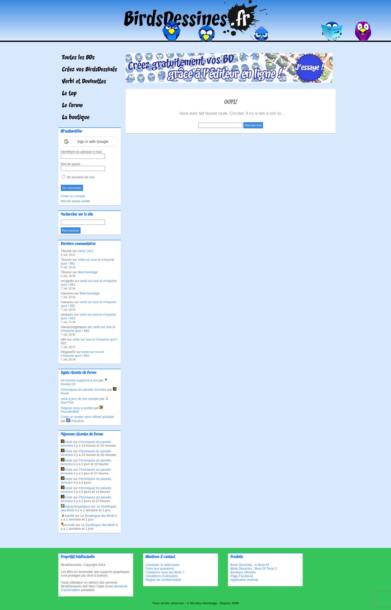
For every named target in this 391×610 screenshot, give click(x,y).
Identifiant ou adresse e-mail (81, 152)
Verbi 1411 (85, 251)
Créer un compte (73, 196)
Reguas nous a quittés (77, 408)
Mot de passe (70, 164)
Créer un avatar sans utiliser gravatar (87, 417)
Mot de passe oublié (75, 201)
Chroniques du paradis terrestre (83, 389)
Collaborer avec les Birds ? (165, 572)
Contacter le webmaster (163, 565)
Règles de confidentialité (163, 580)
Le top (69, 93)
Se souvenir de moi (78, 177)
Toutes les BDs (78, 58)
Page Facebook (241, 576)
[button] (89, 142)
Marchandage (88, 272)
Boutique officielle (243, 572)
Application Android (244, 580)
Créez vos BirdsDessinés (89, 70)
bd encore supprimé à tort (79, 380)
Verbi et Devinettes (84, 82)
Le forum (72, 105)
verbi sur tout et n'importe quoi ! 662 (88, 329)
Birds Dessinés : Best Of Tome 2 (253, 568)
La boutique (76, 117)
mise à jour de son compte (80, 399)
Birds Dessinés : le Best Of (249, 565)
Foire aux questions (160, 568)
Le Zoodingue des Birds (97, 516)
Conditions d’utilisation (162, 576)
